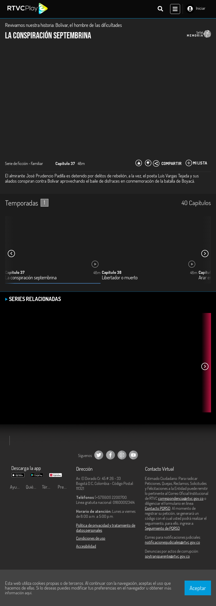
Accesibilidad (86, 546)
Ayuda (15, 487)
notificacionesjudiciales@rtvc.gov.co (172, 542)
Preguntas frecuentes (64, 487)
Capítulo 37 (15, 272)
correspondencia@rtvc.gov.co (181, 498)
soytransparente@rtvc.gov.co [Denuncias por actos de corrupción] (167, 556)
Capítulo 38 (111, 272)
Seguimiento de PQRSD (162, 528)
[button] (205, 254)
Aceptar (198, 587)
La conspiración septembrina (31, 278)
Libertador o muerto (120, 278)
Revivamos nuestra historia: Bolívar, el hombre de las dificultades (63, 25)
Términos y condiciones (48, 487)
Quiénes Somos (32, 487)
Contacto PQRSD (157, 508)
